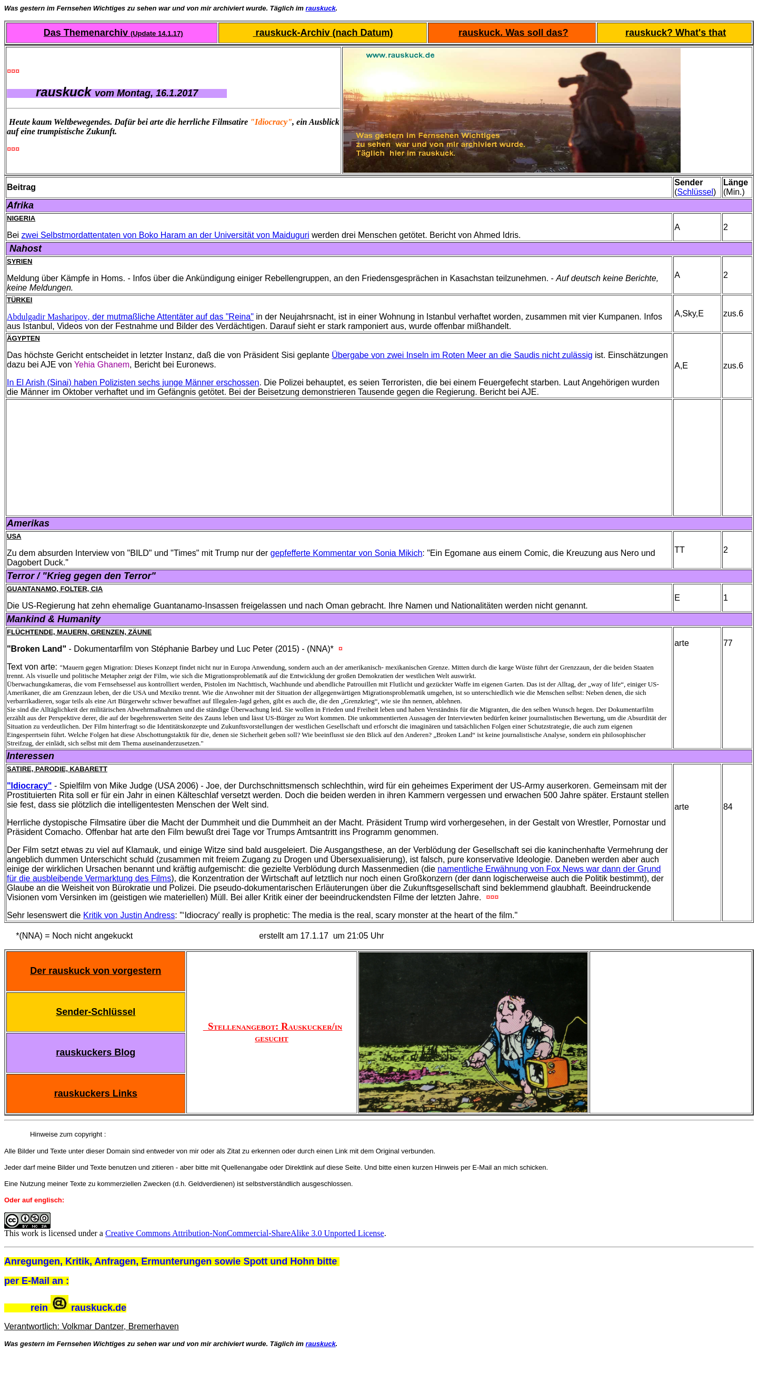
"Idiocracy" (29, 785)
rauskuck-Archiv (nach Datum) (323, 32)
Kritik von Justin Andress (129, 915)
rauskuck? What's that (675, 32)
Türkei (19, 300)
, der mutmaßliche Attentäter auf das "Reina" (170, 316)
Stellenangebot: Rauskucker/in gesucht (273, 1032)
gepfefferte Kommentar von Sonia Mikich (347, 553)
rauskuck (321, 8)
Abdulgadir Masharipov (47, 316)
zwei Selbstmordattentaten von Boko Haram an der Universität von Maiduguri (166, 235)
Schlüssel (695, 191)
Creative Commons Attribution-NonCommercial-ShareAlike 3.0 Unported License (244, 1233)
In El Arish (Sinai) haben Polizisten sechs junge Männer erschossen (133, 382)
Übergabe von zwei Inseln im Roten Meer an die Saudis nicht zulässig (462, 355)
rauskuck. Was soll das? (513, 32)
